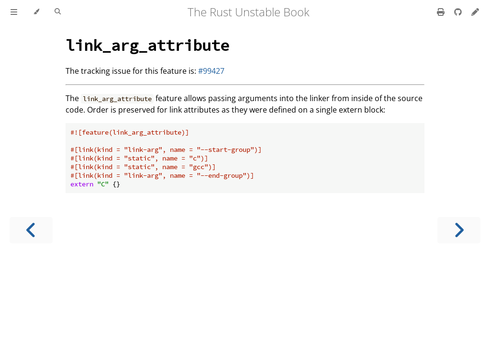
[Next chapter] (458, 230)
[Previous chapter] (31, 230)
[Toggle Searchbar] (57, 12)
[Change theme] (36, 12)
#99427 (211, 71)
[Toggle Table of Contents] (13, 12)
